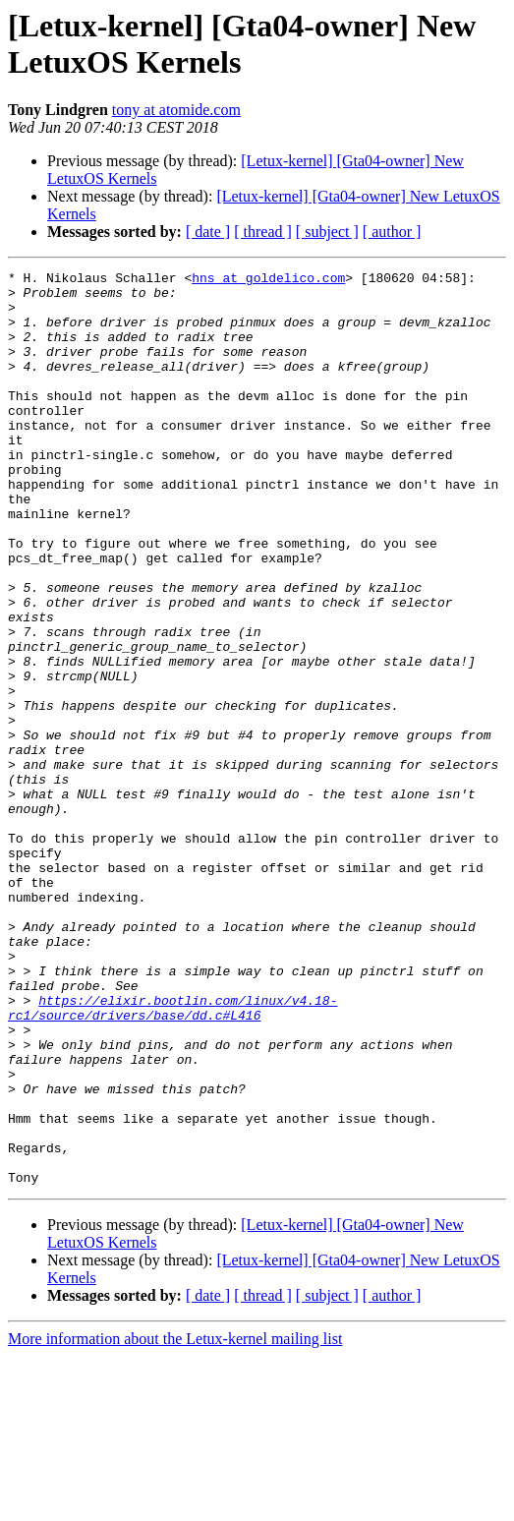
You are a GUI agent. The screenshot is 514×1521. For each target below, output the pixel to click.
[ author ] (392, 231)
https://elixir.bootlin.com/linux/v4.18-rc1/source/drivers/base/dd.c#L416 (172, 1138)
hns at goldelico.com (268, 280)
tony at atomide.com (176, 109)
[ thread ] (263, 231)
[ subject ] (327, 231)
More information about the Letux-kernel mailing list (175, 1503)
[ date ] (208, 231)
